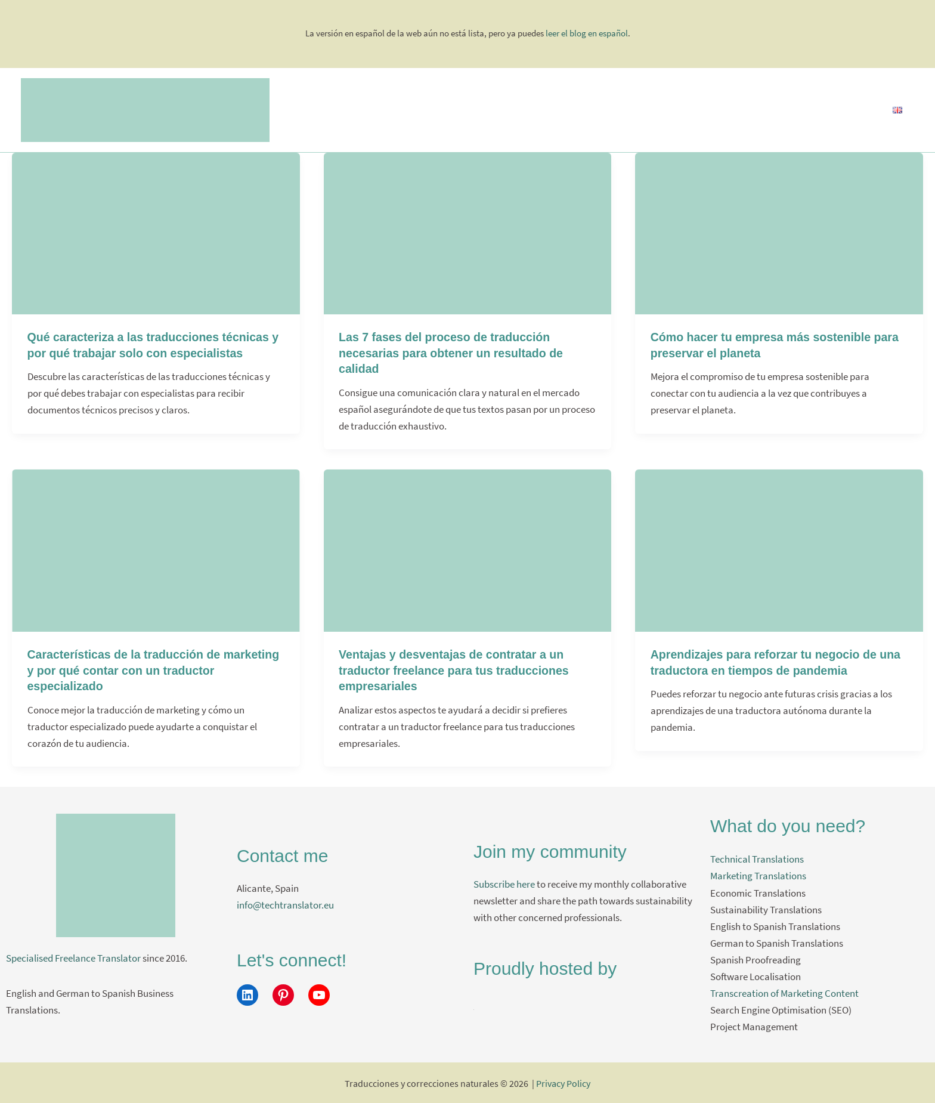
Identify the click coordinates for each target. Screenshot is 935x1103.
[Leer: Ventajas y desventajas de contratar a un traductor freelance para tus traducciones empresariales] (468, 548)
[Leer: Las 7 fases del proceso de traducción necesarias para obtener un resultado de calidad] (468, 232)
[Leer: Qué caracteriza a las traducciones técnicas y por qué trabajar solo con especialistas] (156, 232)
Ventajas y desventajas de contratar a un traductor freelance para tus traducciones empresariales (456, 669)
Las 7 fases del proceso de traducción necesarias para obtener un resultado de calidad (453, 352)
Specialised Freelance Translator (73, 956)
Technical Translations (757, 857)
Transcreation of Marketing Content (784, 991)
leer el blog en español (587, 33)
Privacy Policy (563, 1082)
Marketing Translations (758, 874)
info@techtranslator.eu (285, 903)
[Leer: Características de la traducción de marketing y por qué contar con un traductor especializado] (156, 548)
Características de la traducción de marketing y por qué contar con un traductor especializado (153, 669)
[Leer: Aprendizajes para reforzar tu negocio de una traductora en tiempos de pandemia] (779, 548)
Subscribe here (504, 882)
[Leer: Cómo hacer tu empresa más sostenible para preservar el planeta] (779, 232)
